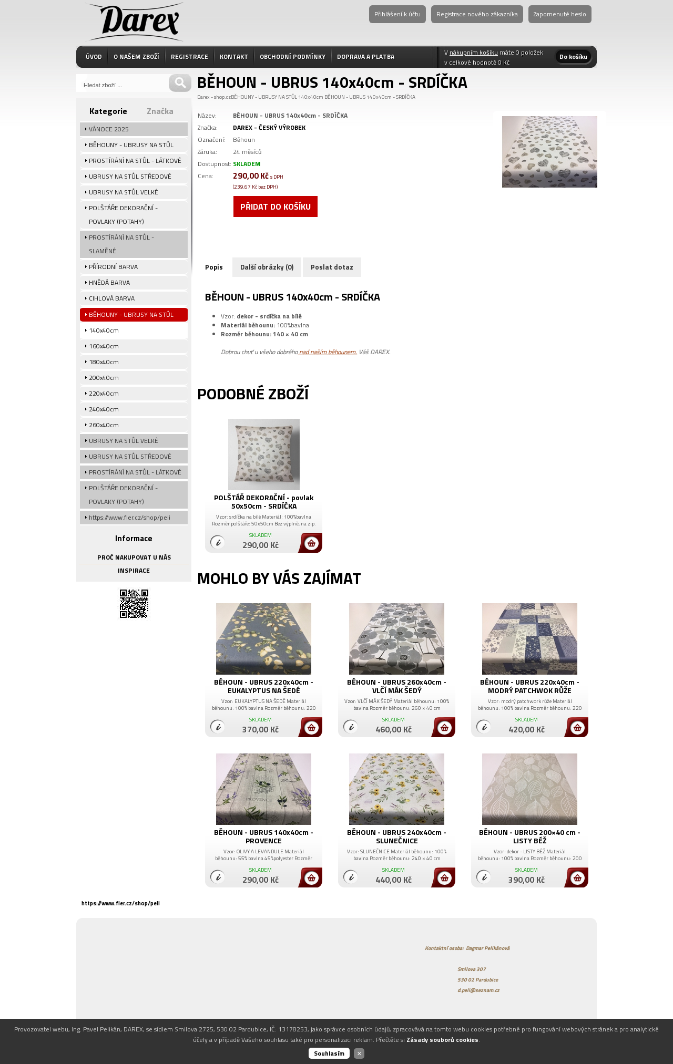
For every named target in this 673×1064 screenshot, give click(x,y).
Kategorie (108, 111)
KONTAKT (234, 56)
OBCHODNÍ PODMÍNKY (292, 56)
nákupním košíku (474, 52)
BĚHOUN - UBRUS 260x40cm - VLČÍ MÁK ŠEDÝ (396, 686)
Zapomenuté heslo (560, 14)
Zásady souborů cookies (442, 1040)
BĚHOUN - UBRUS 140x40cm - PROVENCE (263, 836)
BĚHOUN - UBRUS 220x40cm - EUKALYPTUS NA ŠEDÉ (263, 686)
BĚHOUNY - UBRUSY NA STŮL (264, 97)
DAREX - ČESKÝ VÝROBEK (269, 127)
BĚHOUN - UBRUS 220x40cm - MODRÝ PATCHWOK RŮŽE (529, 686)
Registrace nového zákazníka (477, 14)
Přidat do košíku (275, 206)
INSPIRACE (134, 570)
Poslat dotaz (332, 267)
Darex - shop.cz (214, 97)
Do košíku (573, 56)
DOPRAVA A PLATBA (365, 56)
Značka (160, 111)
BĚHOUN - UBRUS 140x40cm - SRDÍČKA (369, 97)
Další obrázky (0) (266, 267)
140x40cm (310, 97)
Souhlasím (329, 1053)
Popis (214, 267)
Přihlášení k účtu (397, 14)
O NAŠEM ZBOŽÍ (136, 56)
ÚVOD (94, 56)
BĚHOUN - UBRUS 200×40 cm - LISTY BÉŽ (529, 836)
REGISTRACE (189, 56)
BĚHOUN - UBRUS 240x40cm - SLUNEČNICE (396, 836)
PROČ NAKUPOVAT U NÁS (134, 557)
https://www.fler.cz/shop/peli (120, 903)
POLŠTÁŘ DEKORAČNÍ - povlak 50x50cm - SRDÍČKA (263, 501)
